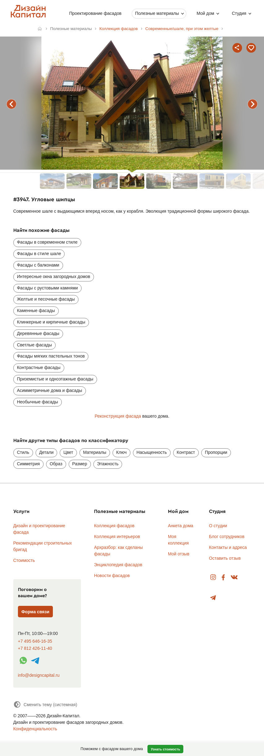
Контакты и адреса (228, 547)
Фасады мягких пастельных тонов (51, 356)
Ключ (121, 452)
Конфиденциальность (35, 728)
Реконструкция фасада (118, 416)
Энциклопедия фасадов (118, 564)
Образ (56, 463)
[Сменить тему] (45, 704)
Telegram (213, 598)
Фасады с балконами (38, 265)
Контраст (186, 452)
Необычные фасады (37, 401)
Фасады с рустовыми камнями (47, 287)
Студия (239, 13)
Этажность (108, 463)
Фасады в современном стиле (47, 242)
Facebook (223, 577)
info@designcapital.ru (39, 675)
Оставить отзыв (225, 558)
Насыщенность (152, 452)
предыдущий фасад (11, 104)
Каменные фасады (36, 310)
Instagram (213, 577)
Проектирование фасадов (95, 13)
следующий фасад (252, 104)
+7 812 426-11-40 (35, 648)
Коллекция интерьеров (117, 536)
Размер (79, 463)
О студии (218, 525)
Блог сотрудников (227, 536)
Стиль (23, 452)
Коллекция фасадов (114, 525)
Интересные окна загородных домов (53, 276)
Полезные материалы (157, 13)
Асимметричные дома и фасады (49, 390)
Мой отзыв (178, 553)
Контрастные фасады (39, 367)
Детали (46, 452)
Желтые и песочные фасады (46, 299)
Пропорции (216, 452)
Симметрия (28, 463)
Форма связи (35, 611)
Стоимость (24, 560)
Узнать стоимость (165, 749)
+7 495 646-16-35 (35, 641)
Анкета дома (180, 525)
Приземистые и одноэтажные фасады (55, 378)
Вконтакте (234, 577)
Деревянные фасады (38, 333)
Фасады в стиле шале (39, 253)
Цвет (68, 452)
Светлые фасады (34, 344)
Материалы (94, 452)
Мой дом (205, 13)
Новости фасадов (112, 575)
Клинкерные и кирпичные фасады (51, 321)
